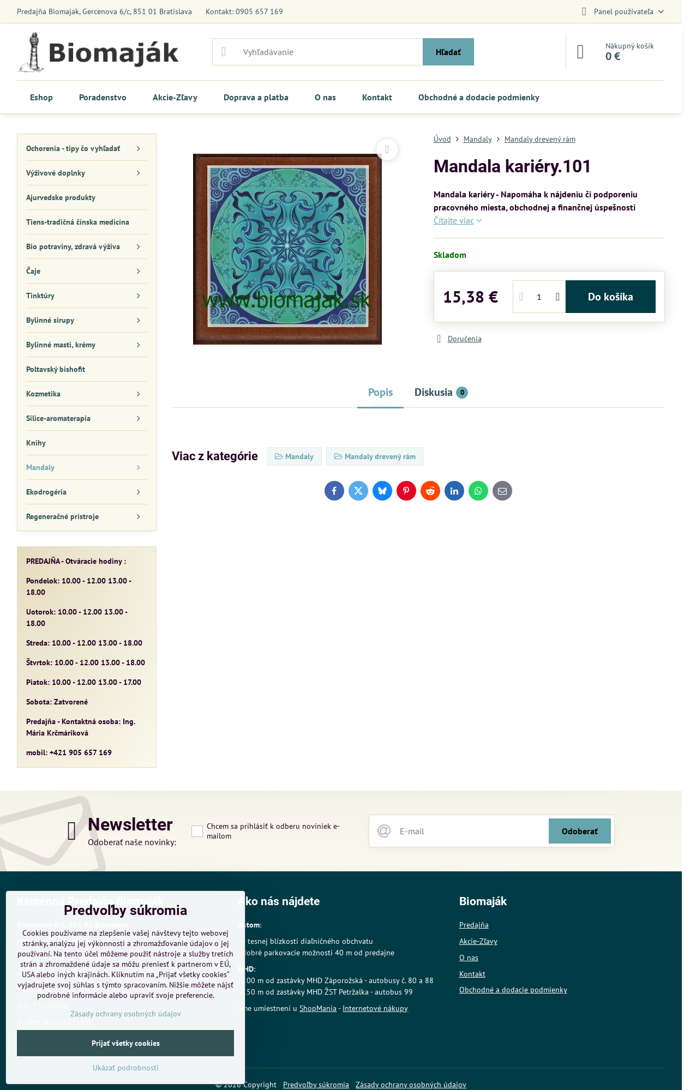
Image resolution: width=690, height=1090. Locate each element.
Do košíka (610, 297)
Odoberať (580, 831)
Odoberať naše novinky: (132, 841)
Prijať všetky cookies (126, 1043)
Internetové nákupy (375, 1008)
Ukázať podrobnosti (126, 1068)
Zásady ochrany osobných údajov (125, 1014)
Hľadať (448, 51)
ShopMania (318, 1008)
